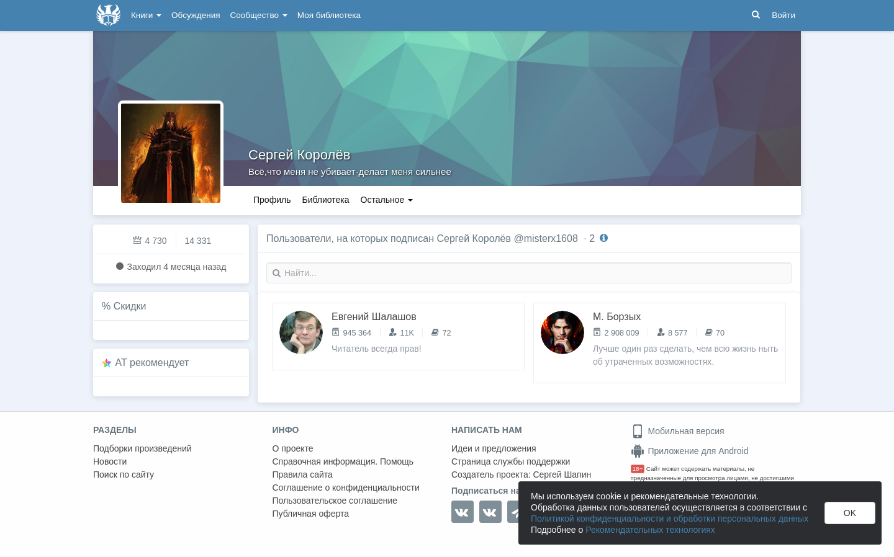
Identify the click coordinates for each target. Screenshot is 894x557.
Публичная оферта (311, 514)
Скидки (130, 306)
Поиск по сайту (123, 474)
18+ (638, 468)
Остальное (387, 200)
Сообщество (258, 15)
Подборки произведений (142, 448)
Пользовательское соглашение (335, 501)
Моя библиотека (329, 15)
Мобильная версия (678, 431)
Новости (110, 461)
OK (850, 513)
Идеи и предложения (493, 448)
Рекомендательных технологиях (650, 530)
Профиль (272, 200)
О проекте (293, 448)
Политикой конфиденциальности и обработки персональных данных (669, 519)
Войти (783, 15)
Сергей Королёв (299, 155)
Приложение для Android (690, 451)
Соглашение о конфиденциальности (346, 487)
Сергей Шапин (562, 474)
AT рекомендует (152, 362)
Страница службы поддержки (510, 461)
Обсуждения (195, 15)
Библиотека (325, 200)
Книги (146, 15)
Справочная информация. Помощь (343, 461)
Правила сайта (303, 474)
